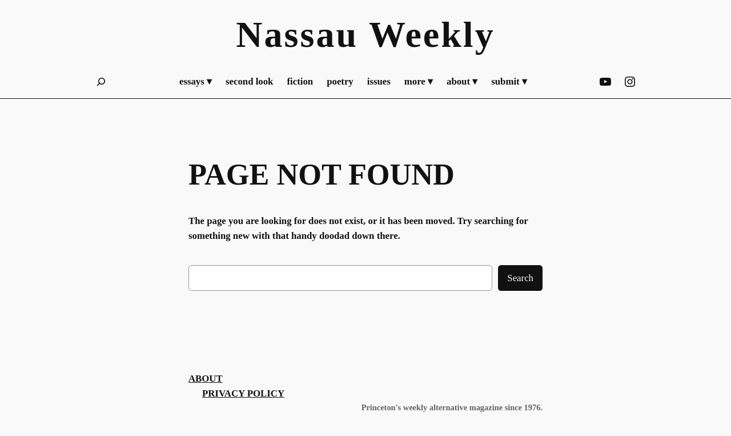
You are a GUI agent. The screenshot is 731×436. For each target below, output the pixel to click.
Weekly (432, 34)
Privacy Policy (243, 393)
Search (520, 278)
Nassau (297, 34)
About (205, 378)
